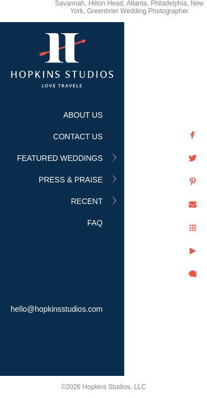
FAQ (95, 222)
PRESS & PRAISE (71, 179)
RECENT (87, 201)
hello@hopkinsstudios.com (56, 309)
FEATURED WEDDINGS (60, 158)
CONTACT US (78, 136)
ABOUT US (83, 115)
